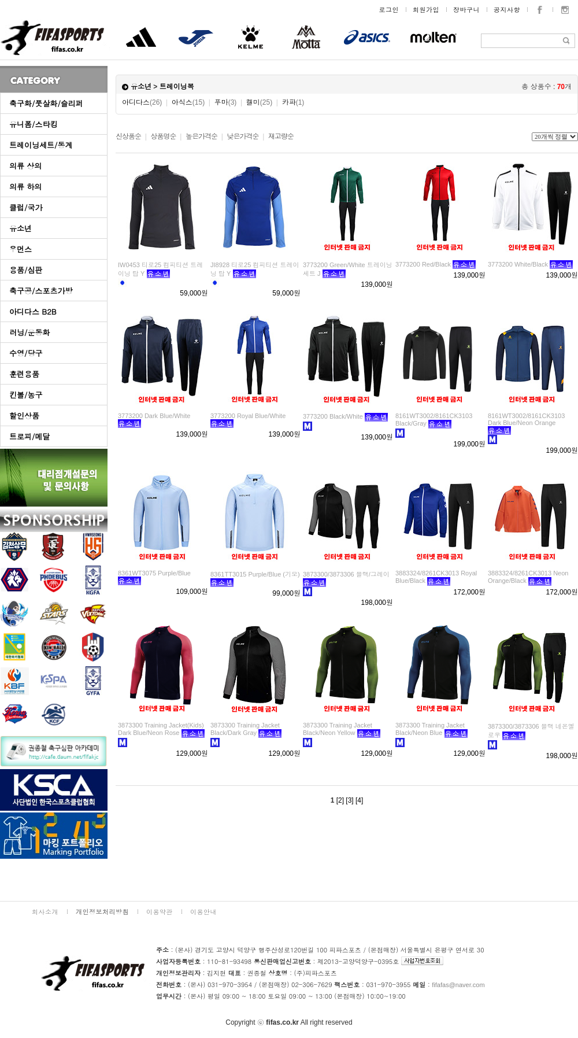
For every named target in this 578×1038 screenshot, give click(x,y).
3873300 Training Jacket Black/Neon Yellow (337, 729)
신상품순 (128, 136)
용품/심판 (25, 269)
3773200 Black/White (333, 416)
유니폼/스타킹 (33, 124)
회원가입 (426, 9)
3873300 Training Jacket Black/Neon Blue (430, 729)
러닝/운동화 (29, 332)
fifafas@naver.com (458, 984)
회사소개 (45, 911)
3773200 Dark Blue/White (154, 415)
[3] (349, 800)
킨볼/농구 (25, 394)
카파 (293, 102)
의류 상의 (25, 165)
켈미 (259, 102)
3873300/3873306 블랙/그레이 (346, 574)
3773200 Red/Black (423, 264)
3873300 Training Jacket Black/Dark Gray (245, 729)
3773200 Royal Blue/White (248, 415)
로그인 (389, 9)
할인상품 (24, 415)
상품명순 (163, 136)
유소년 (20, 228)
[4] (359, 800)
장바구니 (466, 9)
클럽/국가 (25, 207)
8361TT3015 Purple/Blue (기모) (255, 574)
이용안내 (203, 911)
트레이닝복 (177, 87)
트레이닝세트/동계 (40, 144)
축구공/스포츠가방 (40, 290)
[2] (340, 800)
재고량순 (281, 136)
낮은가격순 (242, 136)
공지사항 (507, 9)
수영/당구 (25, 353)
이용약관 (159, 911)
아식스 (188, 102)
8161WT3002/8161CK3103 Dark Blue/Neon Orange (526, 419)
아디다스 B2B (33, 311)
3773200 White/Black (518, 264)
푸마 (225, 102)
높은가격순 (201, 136)
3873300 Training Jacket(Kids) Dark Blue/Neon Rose (161, 729)
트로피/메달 (29, 436)
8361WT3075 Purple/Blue (154, 573)
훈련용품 (24, 373)
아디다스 (142, 102)
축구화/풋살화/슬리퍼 (46, 103)
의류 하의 (25, 186)
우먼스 (20, 248)
